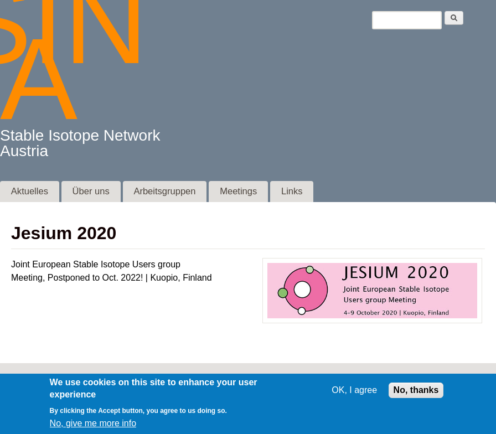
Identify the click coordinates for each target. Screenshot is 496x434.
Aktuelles (29, 191)
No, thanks (416, 395)
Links (292, 191)
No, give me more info (93, 428)
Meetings (238, 191)
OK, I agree (354, 395)
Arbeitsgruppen (164, 191)
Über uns (91, 191)
